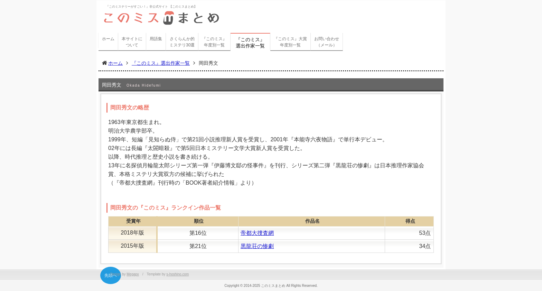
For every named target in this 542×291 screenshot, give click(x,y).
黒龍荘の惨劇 (257, 246)
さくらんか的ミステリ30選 (182, 41)
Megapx (133, 274)
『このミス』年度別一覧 (214, 41)
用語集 (156, 38)
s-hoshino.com (177, 274)
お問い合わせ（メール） (326, 41)
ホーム (108, 38)
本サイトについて (132, 41)
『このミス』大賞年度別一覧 (290, 41)
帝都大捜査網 (257, 233)
